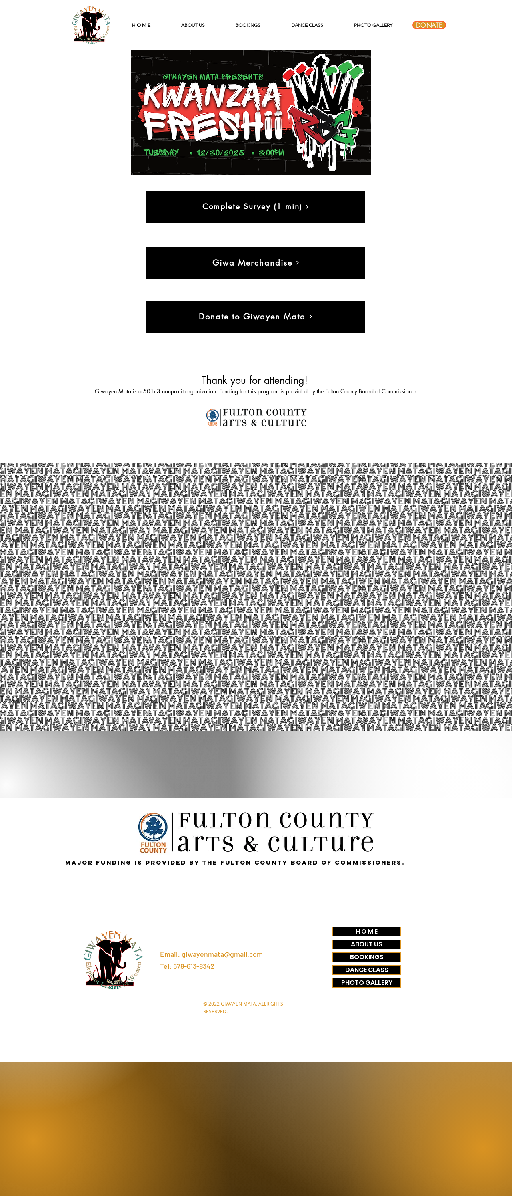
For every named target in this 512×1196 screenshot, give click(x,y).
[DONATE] (429, 25)
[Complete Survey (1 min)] (255, 207)
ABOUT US (366, 944)
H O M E (367, 931)
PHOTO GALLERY (366, 982)
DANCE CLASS (366, 970)
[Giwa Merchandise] (255, 263)
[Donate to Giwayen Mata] (255, 317)
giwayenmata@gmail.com (222, 954)
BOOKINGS (367, 957)
